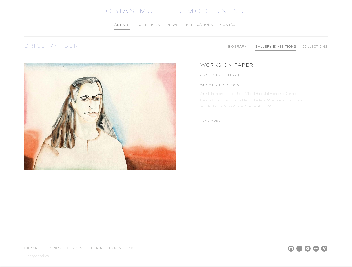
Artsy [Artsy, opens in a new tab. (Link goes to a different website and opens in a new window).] (299, 249)
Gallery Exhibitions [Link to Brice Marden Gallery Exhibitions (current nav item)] (275, 47)
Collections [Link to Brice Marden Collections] (315, 47)
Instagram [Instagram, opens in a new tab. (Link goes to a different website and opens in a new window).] (291, 249)
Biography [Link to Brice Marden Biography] (238, 47)
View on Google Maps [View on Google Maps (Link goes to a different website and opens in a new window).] (324, 249)
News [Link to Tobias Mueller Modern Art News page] (173, 25)
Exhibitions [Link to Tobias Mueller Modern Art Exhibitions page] (148, 25)
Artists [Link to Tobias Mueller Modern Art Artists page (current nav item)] (122, 25)
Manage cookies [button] (36, 256)
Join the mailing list (308, 249)
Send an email (316, 249)
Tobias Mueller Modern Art (176, 12)
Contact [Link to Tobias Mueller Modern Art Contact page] (229, 25)
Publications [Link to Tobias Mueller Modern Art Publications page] (199, 25)
